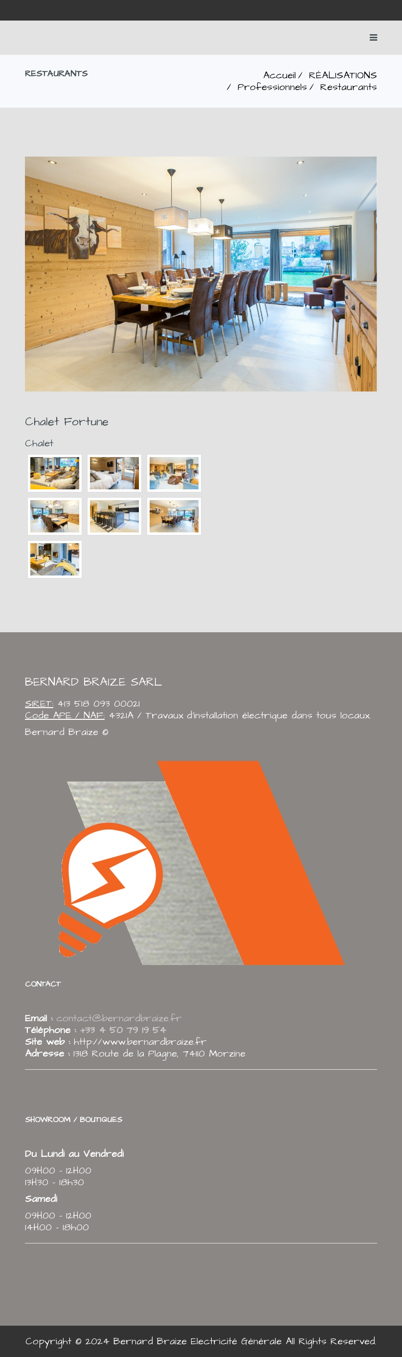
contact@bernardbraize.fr (119, 1018)
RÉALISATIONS (343, 75)
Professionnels (272, 87)
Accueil (279, 75)
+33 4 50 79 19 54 (121, 1030)
